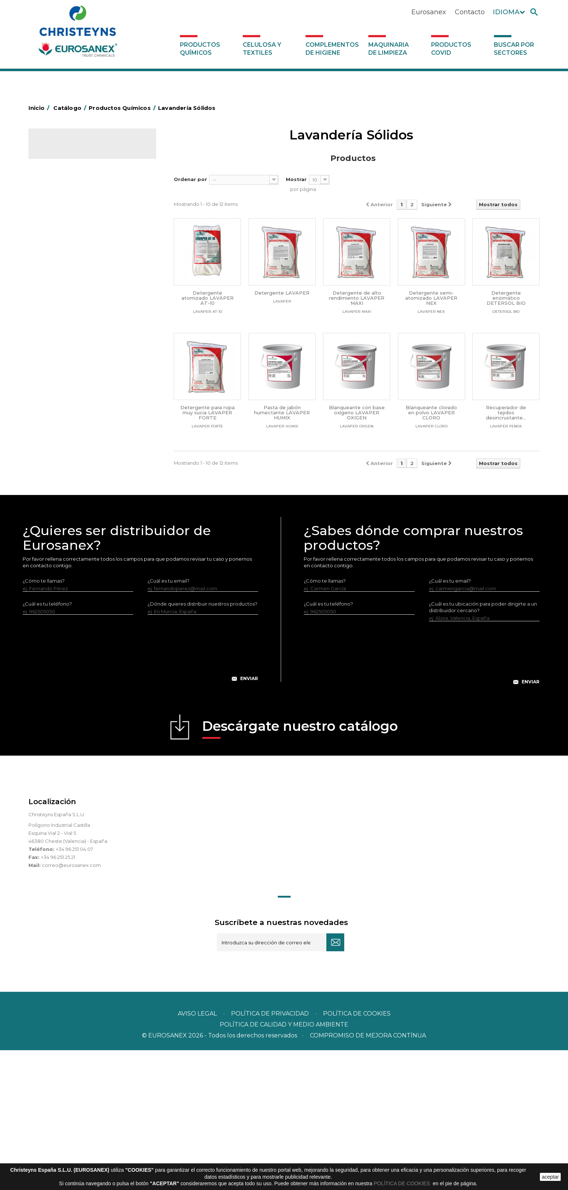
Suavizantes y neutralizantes (76, 312)
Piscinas (52, 459)
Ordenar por (190, 179)
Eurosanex (428, 12)
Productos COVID (451, 48)
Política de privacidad (270, 1153)
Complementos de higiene (332, 48)
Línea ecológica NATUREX (73, 425)
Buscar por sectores (514, 48)
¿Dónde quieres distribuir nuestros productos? (202, 743)
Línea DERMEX (60, 413)
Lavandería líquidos (65, 289)
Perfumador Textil (63, 323)
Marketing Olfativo (64, 176)
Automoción (57, 199)
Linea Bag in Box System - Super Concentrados (79, 362)
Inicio (40, 107)
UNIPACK (53, 493)
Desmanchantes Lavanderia (76, 278)
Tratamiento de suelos (69, 470)
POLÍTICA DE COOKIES (402, 1183)
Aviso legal (197, 1153)
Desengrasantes (62, 221)
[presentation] (140, 793)
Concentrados (59, 210)
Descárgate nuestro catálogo (300, 868)
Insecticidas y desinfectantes (76, 267)
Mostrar (296, 179)
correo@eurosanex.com (71, 1005)
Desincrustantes (61, 233)
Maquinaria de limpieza (388, 48)
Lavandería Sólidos (65, 301)
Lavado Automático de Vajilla (77, 335)
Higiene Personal (63, 255)
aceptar (550, 1177)
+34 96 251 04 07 (74, 989)
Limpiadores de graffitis (70, 380)
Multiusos (53, 447)
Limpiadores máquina (68, 402)
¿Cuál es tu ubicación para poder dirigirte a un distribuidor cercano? (483, 747)
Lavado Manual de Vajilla (71, 346)
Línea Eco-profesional (68, 436)
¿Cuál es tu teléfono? (47, 743)
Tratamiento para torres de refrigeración (90, 481)
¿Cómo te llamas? (44, 720)
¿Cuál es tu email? (168, 720)
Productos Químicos (200, 48)
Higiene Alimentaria (66, 244)
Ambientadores (61, 188)
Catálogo (62, 149)
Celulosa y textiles (262, 48)
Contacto (470, 12)
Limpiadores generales (69, 391)
